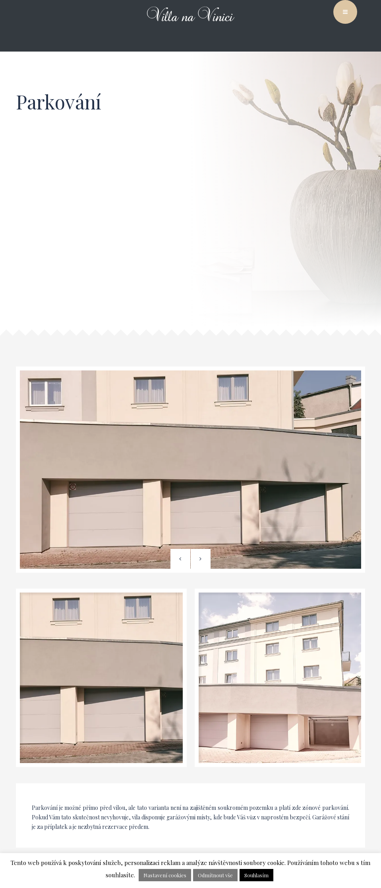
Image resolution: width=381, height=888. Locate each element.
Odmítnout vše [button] (215, 875)
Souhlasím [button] (256, 875)
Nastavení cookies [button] (164, 875)
